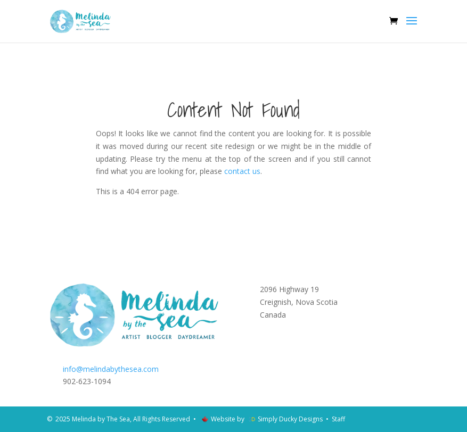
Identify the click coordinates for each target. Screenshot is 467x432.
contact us (242, 171)
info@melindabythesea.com (111, 369)
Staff (338, 418)
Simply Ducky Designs (290, 418)
